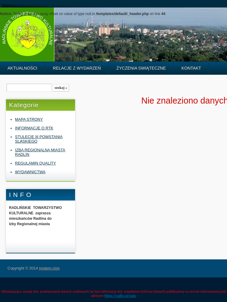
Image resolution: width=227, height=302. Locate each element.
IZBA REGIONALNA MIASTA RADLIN (40, 152)
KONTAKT (191, 68)
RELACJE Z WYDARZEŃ (77, 68)
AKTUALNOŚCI (22, 68)
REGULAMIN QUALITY (35, 163)
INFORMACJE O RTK (34, 128)
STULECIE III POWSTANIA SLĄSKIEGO (38, 138)
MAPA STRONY (29, 119)
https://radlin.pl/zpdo (120, 296)
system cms (49, 268)
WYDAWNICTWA (30, 172)
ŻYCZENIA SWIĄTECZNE (141, 68)
